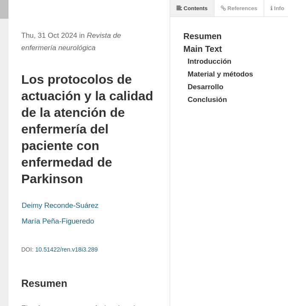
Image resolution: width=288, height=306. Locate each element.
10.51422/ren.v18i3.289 (66, 249)
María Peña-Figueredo (58, 221)
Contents (192, 8)
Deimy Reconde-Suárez (60, 205)
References (239, 8)
